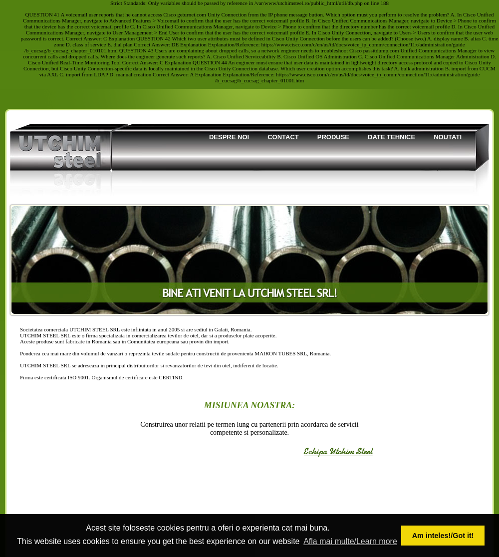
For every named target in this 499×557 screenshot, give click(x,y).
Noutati (448, 137)
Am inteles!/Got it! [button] (443, 536)
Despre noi (229, 137)
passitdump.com (381, 50)
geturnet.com (191, 14)
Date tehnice (391, 137)
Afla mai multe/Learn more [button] (350, 541)
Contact (283, 137)
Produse (333, 137)
